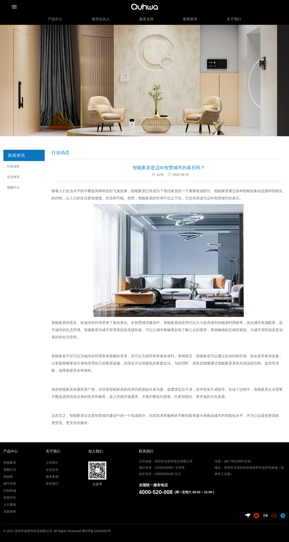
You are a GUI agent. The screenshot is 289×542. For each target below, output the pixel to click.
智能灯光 (9, 469)
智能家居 (138, 191)
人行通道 (9, 504)
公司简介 (52, 462)
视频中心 (13, 187)
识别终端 (9, 490)
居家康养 (9, 511)
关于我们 (234, 19)
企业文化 (52, 469)
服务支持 (146, 19)
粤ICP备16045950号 (96, 531)
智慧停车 (9, 497)
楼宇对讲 (9, 483)
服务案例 (52, 476)
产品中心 (55, 19)
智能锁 (8, 476)
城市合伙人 (101, 19)
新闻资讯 (190, 19)
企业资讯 (13, 177)
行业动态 (13, 166)
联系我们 (52, 483)
